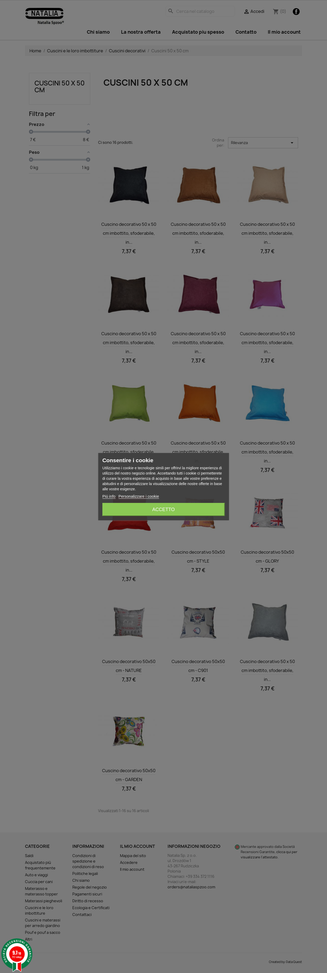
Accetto (163, 509)
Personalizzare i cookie (138, 496)
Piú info (108, 496)
